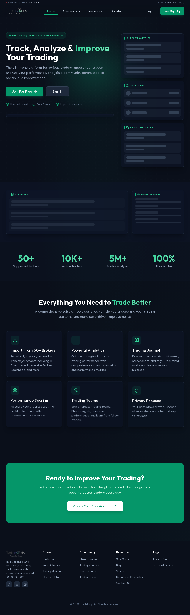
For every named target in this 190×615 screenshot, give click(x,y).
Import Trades (51, 565)
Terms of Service (163, 565)
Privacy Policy (161, 559)
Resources (97, 11)
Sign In (57, 91)
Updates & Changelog (129, 577)
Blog (118, 565)
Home (51, 11)
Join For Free (24, 91)
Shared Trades (88, 559)
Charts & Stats (52, 577)
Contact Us (123, 583)
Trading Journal (52, 571)
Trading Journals (89, 565)
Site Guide (122, 559)
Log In (151, 11)
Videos (120, 571)
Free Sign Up (172, 11)
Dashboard (49, 559)
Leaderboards (88, 571)
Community (71, 11)
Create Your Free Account (95, 507)
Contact (118, 11)
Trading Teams (88, 577)
